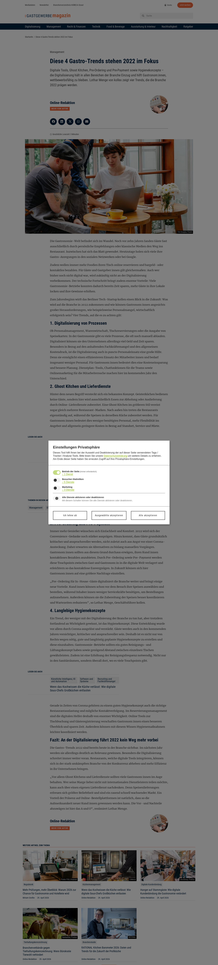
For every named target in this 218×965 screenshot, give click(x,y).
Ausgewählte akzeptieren (109, 515)
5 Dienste (68, 482)
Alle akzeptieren (148, 515)
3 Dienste (68, 490)
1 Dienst (67, 474)
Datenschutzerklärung (115, 456)
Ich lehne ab (70, 515)
